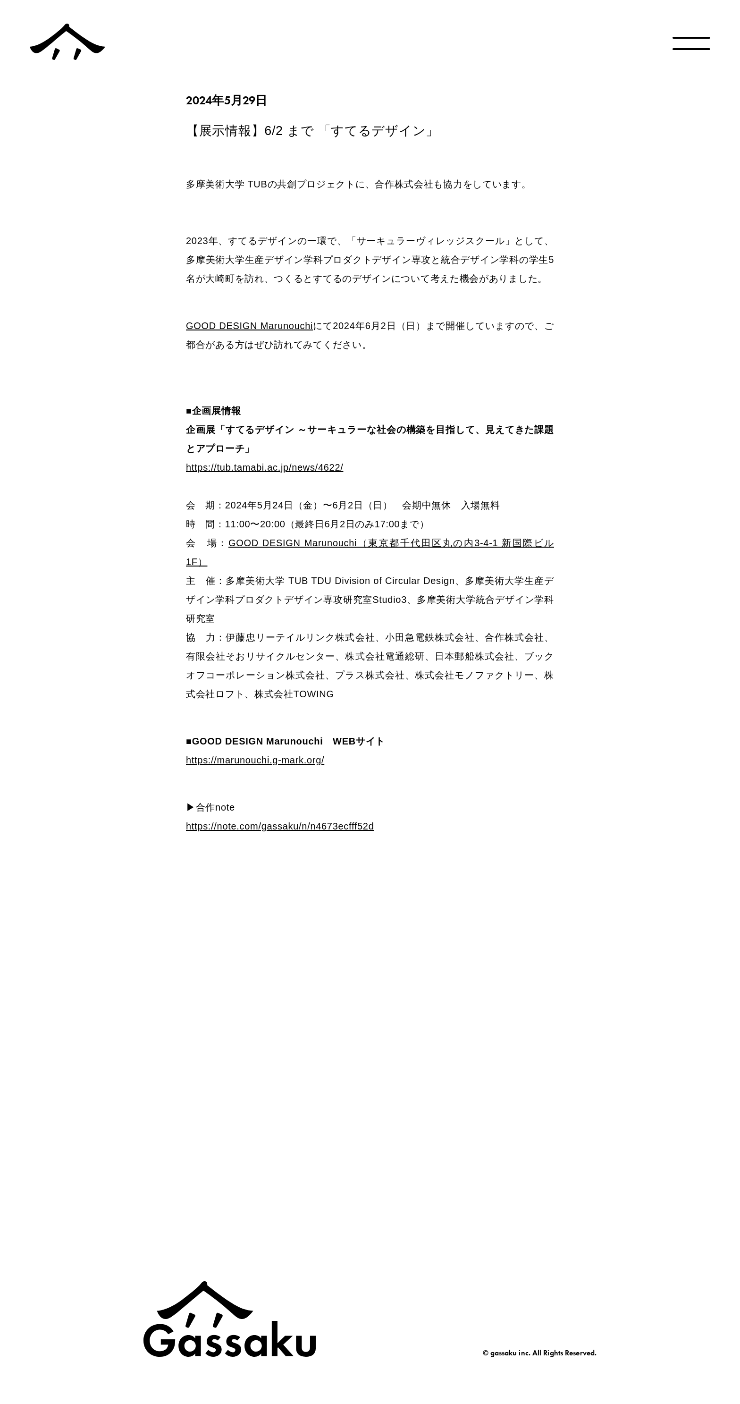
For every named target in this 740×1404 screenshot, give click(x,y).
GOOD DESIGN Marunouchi (249, 326)
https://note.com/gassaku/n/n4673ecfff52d (280, 826)
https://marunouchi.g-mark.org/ (255, 760)
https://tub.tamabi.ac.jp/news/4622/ (265, 467)
